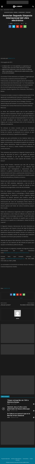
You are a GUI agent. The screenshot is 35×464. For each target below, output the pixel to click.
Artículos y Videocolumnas (16, 458)
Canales (31, 458)
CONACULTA (11, 58)
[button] (33, 6)
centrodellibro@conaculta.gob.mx (15, 258)
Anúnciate (17, 460)
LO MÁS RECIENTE (21, 12)
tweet (21, 298)
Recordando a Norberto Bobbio (27, 305)
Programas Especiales (5, 458)
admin (11, 23)
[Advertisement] (17, 2)
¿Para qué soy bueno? (6, 305)
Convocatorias (25, 458)
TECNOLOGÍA (28, 12)
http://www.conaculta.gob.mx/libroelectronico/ (16, 252)
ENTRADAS (15, 12)
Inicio (2, 9)
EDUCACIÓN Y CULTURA (8, 12)
